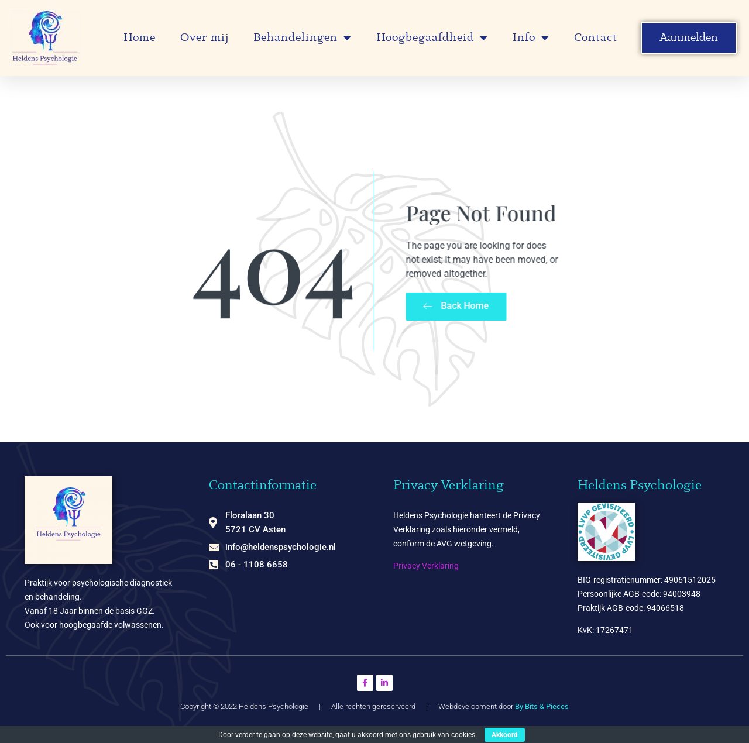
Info (531, 38)
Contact (595, 38)
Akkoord (505, 735)
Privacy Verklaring (426, 565)
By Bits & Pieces (542, 706)
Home (139, 38)
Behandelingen (302, 38)
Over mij (204, 38)
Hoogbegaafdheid (432, 38)
